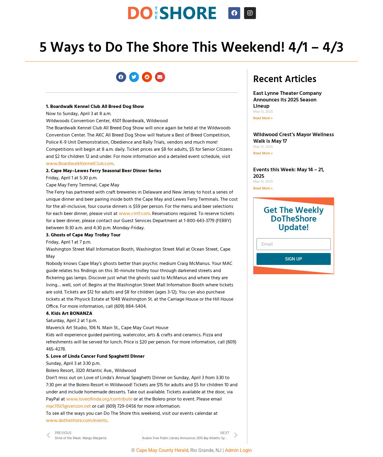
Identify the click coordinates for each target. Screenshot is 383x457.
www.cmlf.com (134, 214)
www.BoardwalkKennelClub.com (79, 164)
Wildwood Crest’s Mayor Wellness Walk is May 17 (293, 138)
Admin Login (238, 450)
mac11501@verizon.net (68, 406)
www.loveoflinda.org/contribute (99, 399)
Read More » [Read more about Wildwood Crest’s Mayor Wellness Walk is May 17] (263, 153)
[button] (121, 77)
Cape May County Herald (162, 450)
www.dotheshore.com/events (76, 421)
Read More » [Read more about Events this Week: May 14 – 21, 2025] (263, 188)
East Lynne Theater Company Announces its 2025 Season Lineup (287, 100)
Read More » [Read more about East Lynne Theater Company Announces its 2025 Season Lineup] (263, 118)
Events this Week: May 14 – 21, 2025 (288, 173)
